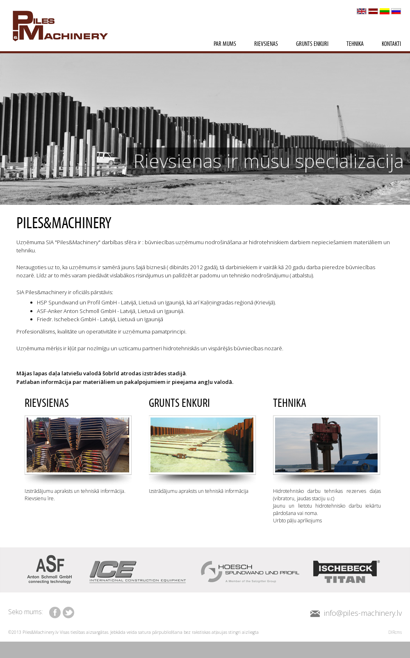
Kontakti (391, 44)
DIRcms (395, 632)
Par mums (225, 44)
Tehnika (355, 44)
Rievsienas (266, 44)
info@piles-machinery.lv (363, 613)
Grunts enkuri (312, 44)
